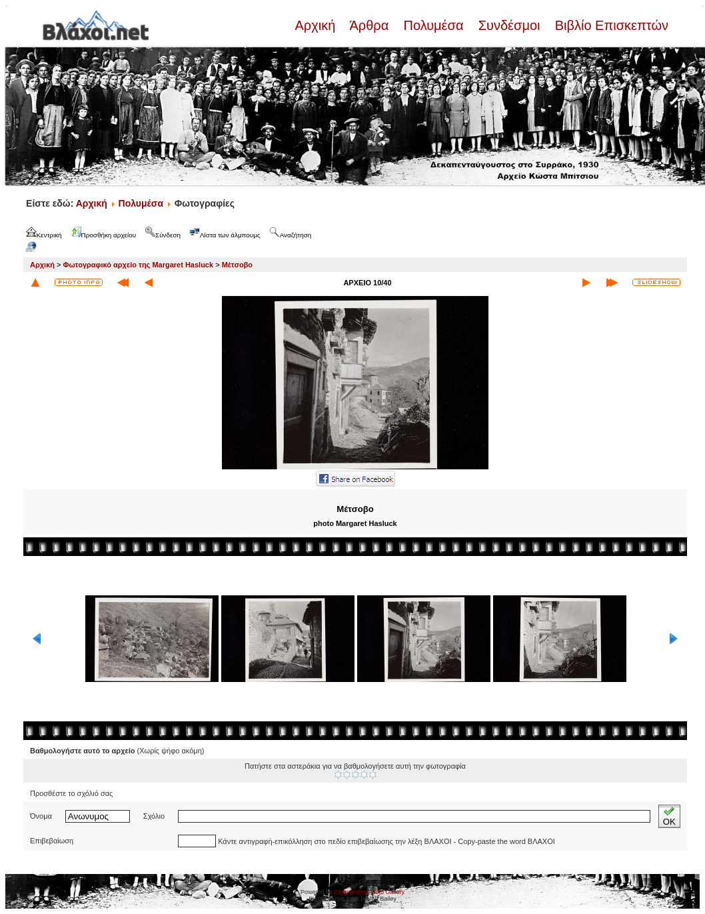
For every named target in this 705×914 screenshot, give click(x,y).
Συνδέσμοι (509, 25)
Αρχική (317, 25)
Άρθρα (369, 25)
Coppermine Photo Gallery (369, 892)
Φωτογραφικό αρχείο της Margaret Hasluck (138, 265)
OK (669, 816)
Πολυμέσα (433, 25)
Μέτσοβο (237, 265)
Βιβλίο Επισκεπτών (609, 25)
